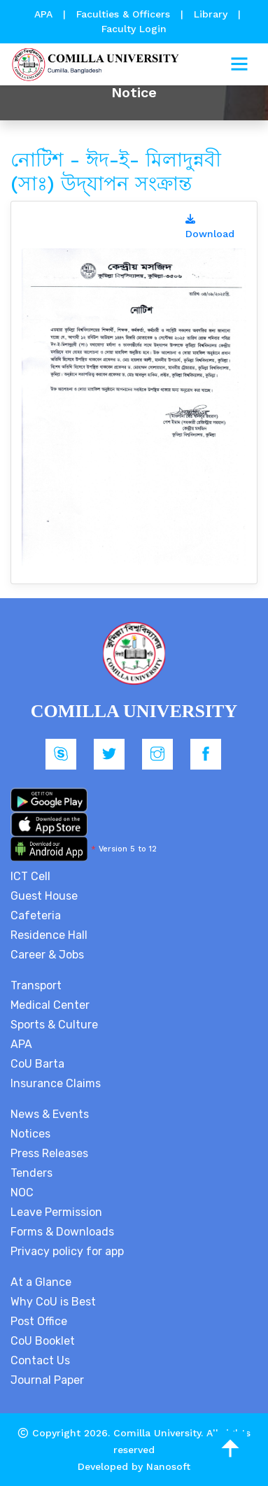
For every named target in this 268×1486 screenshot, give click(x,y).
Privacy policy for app (67, 1251)
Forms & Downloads (62, 1231)
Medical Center (50, 1005)
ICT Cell (30, 876)
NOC (22, 1192)
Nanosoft (168, 1466)
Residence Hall (48, 935)
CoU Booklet (42, 1340)
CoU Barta (37, 1063)
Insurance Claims (55, 1083)
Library (212, 14)
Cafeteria (35, 915)
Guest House (44, 896)
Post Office (38, 1321)
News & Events (49, 1114)
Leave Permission (56, 1212)
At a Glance (40, 1282)
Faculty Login (134, 28)
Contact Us (40, 1360)
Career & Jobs (47, 954)
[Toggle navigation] (239, 64)
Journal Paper (47, 1380)
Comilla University (157, 1432)
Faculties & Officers (123, 14)
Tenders (31, 1173)
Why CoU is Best (53, 1301)
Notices (30, 1133)
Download (209, 226)
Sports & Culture (54, 1024)
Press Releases (49, 1153)
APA (45, 14)
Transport (36, 985)
